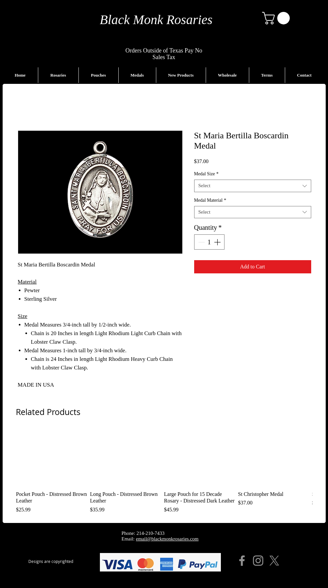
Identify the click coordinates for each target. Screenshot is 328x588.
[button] (277, 18)
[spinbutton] (209, 242)
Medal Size (206, 173)
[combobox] (252, 186)
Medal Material (210, 200)
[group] (164, 472)
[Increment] (218, 242)
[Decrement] (200, 242)
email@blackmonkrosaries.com (167, 538)
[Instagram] (258, 561)
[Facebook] (242, 561)
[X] (274, 561)
